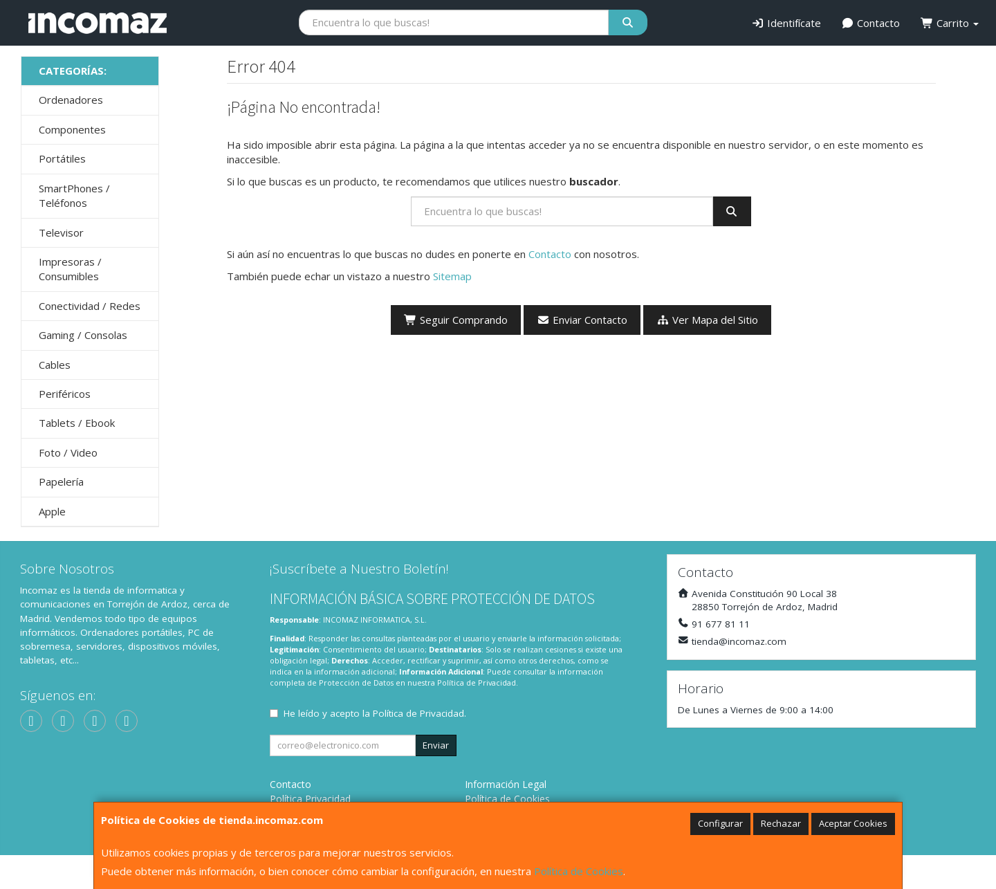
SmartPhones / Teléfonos (74, 195)
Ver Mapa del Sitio (707, 320)
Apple (52, 511)
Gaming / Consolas (83, 335)
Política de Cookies (578, 871)
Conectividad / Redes (89, 306)
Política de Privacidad (476, 682)
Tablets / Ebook (77, 423)
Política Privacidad (310, 798)
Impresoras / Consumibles (70, 269)
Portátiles (62, 158)
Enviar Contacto (582, 320)
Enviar (436, 745)
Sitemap (452, 276)
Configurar (720, 823)
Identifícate (786, 23)
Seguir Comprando (456, 320)
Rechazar (781, 823)
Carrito (950, 23)
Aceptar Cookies (853, 823)
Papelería (61, 481)
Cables (55, 365)
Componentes (72, 129)
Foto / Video (68, 452)
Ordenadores (71, 100)
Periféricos (65, 394)
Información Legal (505, 784)
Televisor (61, 232)
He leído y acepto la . (375, 713)
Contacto (871, 23)
